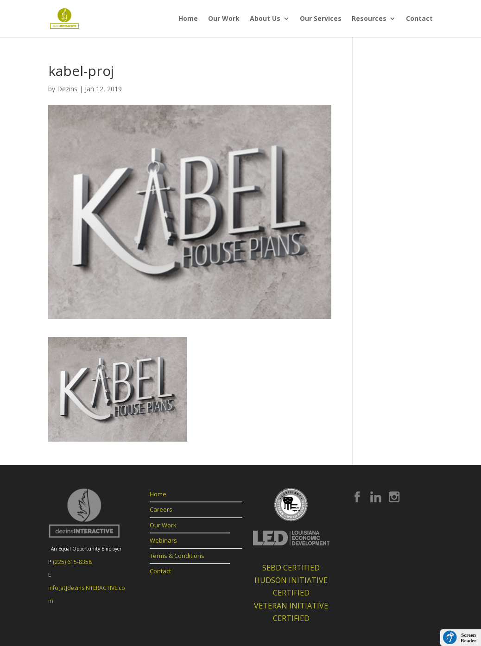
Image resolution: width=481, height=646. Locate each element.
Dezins (67, 88)
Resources (369, 19)
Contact (419, 19)
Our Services (321, 19)
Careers (161, 509)
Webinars (163, 540)
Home (188, 19)
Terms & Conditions (177, 555)
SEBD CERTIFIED (291, 568)
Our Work (224, 19)
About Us (265, 19)
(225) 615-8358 (72, 562)
